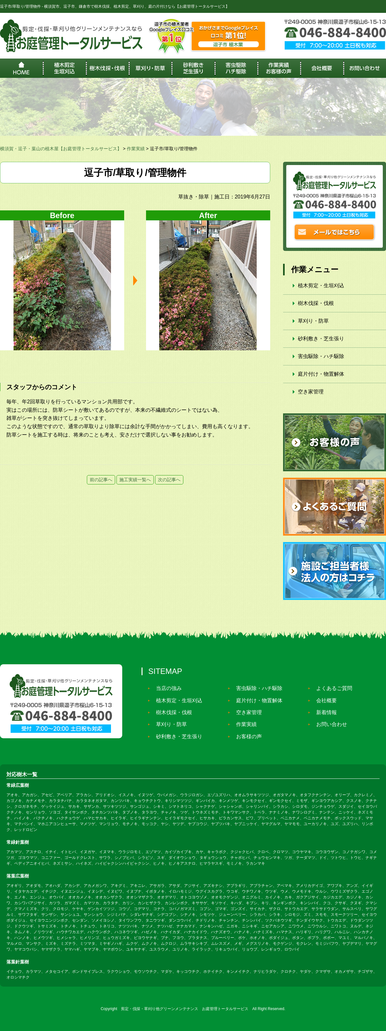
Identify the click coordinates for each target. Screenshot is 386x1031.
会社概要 (323, 700)
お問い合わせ (328, 724)
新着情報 (323, 712)
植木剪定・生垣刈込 (321, 285)
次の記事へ (169, 479)
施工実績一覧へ (135, 479)
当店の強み (166, 688)
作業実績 (243, 724)
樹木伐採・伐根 (316, 303)
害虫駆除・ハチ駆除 (321, 356)
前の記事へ (101, 479)
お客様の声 (246, 736)
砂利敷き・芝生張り (321, 338)
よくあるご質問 (331, 688)
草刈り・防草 (313, 321)
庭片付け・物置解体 (321, 374)
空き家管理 (311, 391)
